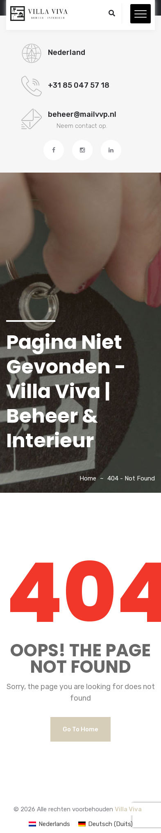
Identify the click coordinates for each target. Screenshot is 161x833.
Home (87, 478)
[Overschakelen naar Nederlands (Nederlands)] (49, 824)
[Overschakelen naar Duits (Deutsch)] (105, 824)
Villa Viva (128, 809)
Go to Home (80, 729)
